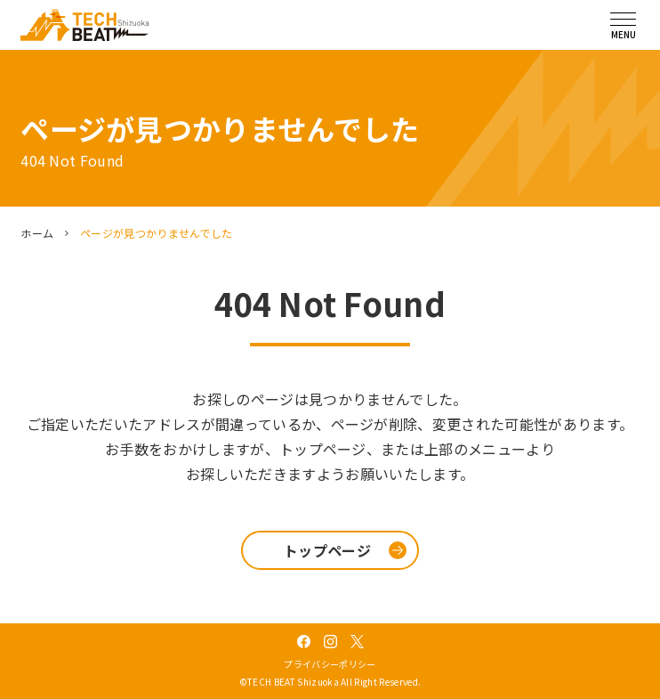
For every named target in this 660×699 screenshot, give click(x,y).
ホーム (36, 232)
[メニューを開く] (624, 25)
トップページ (327, 550)
